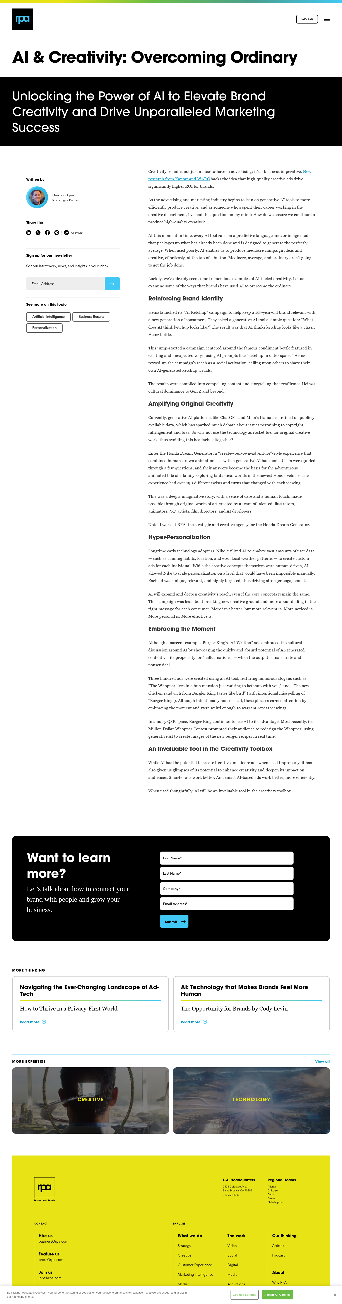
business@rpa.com (53, 1241)
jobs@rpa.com (50, 1278)
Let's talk (307, 19)
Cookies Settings (244, 1294)
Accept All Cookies (277, 1294)
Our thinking (284, 1235)
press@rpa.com (51, 1259)
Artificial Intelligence (48, 316)
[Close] (335, 1294)
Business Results (91, 316)
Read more (29, 1022)
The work (236, 1235)
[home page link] (22, 19)
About (278, 1272)
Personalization (44, 328)
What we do (190, 1235)
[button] (327, 19)
